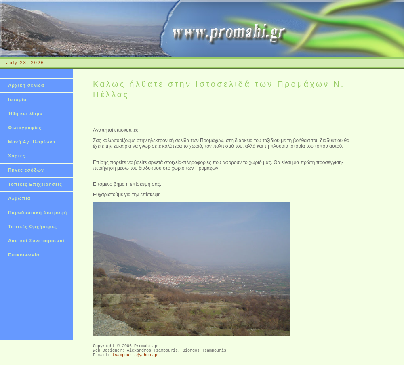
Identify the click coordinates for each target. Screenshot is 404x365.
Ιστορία (17, 99)
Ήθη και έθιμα (25, 113)
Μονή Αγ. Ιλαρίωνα (32, 141)
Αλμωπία (19, 198)
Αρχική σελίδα (26, 85)
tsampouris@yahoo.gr (136, 358)
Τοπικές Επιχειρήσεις (35, 184)
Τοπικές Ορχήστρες (32, 226)
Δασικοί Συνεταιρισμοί (36, 240)
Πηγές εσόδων (26, 170)
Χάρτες (16, 155)
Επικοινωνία (24, 254)
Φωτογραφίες (25, 127)
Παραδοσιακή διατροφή (37, 212)
